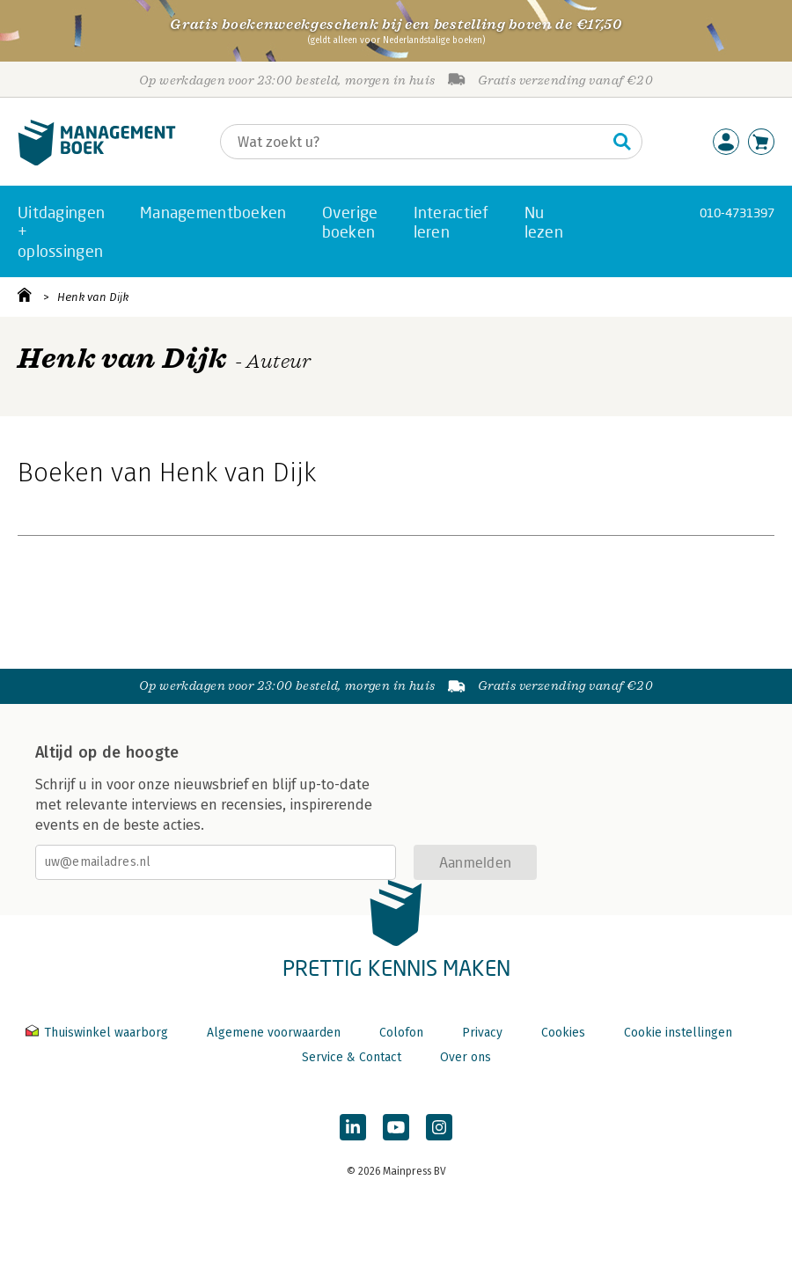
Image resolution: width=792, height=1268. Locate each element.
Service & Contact (351, 1057)
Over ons (465, 1057)
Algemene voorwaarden (274, 1032)
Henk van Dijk (92, 297)
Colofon (401, 1032)
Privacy (482, 1032)
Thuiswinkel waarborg (99, 1032)
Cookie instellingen (678, 1032)
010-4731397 (737, 212)
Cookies (563, 1032)
